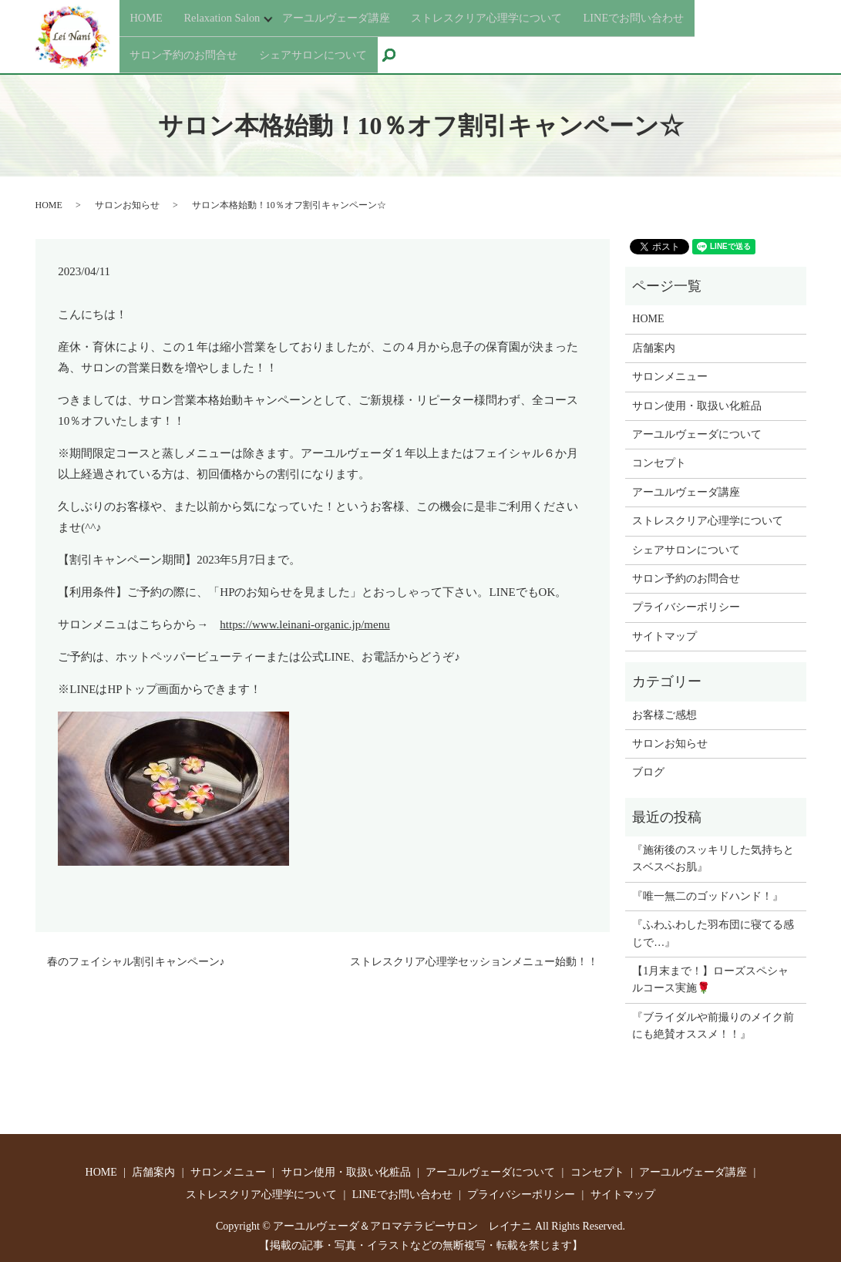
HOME (148, 19)
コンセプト (659, 459)
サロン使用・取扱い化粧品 (697, 401)
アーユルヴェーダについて (697, 430)
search (424, 49)
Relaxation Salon (227, 19)
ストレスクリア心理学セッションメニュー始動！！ (474, 958)
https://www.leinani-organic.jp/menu (304, 620)
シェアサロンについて (333, 47)
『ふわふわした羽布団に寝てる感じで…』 (713, 929)
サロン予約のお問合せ (191, 47)
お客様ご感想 (664, 710)
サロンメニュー (670, 373)
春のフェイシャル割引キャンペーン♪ (136, 958)
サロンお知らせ (127, 200)
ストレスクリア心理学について (521, 19)
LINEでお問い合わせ (684, 19)
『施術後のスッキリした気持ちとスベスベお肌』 (713, 854)
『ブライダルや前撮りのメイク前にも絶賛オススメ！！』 (713, 1021)
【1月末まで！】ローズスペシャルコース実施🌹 (710, 975)
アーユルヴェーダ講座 (353, 19)
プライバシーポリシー (686, 603)
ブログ (648, 768)
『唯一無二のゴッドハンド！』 (707, 891)
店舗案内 (653, 343)
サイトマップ (664, 632)
